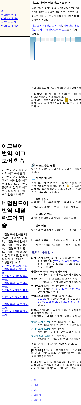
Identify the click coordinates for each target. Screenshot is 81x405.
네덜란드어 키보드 (56, 29)
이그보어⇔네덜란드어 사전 (46, 25)
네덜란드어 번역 (9, 18)
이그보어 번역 (8, 14)
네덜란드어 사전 (9, 25)
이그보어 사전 (8, 22)
